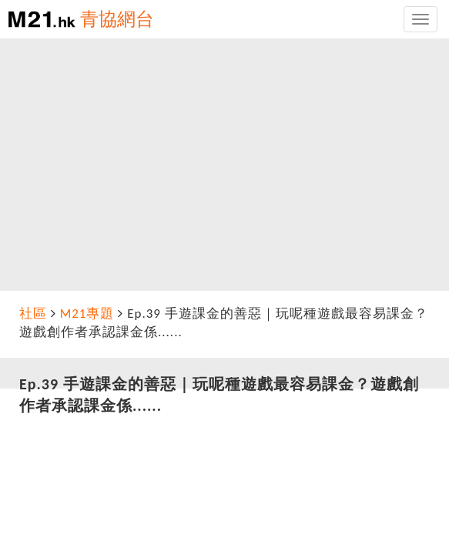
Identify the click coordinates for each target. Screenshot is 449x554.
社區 (33, 313)
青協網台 (117, 19)
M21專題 (87, 313)
